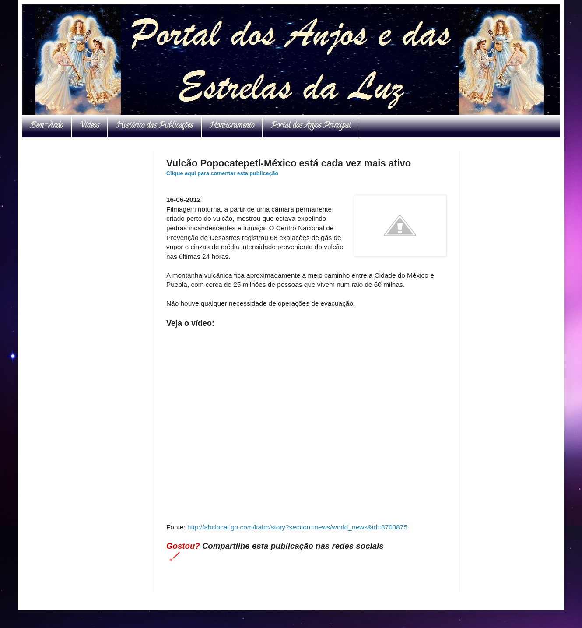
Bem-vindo (46, 126)
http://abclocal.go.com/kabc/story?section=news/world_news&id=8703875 (297, 527)
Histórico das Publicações (154, 126)
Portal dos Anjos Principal (311, 126)
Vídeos (89, 126)
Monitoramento (232, 126)
